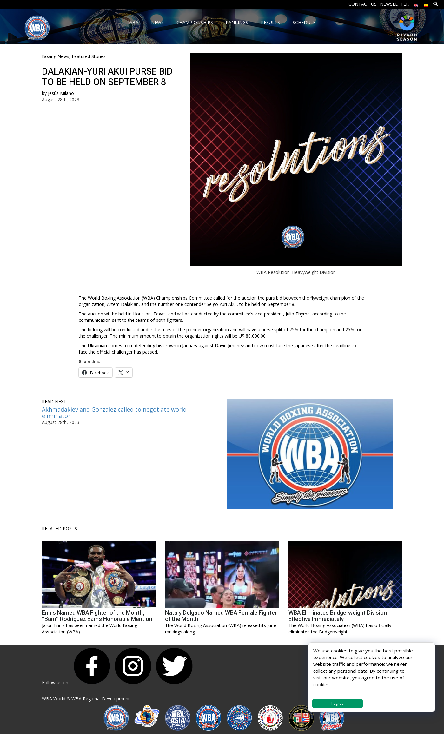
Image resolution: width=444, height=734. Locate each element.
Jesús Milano (61, 93)
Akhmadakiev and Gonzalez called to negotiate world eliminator (114, 413)
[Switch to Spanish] (426, 4)
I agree (337, 703)
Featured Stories (89, 56)
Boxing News (55, 56)
